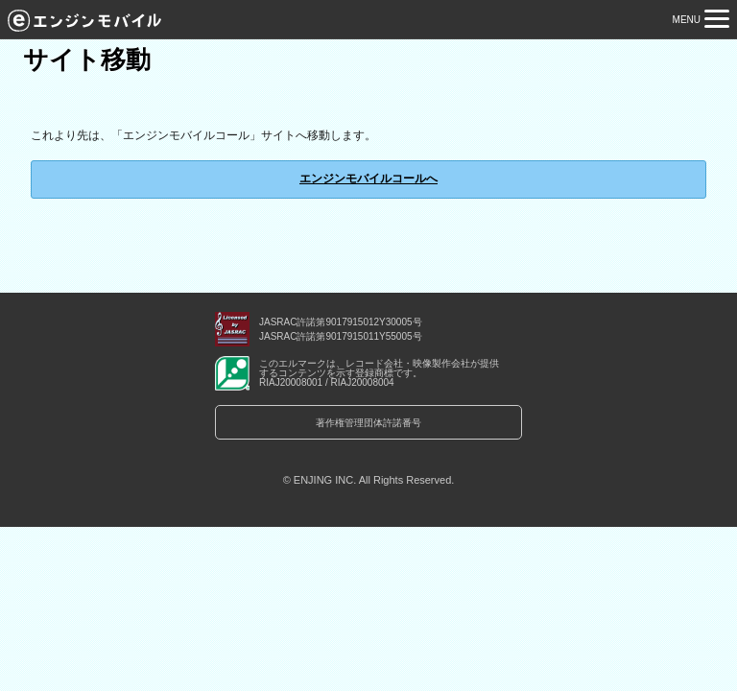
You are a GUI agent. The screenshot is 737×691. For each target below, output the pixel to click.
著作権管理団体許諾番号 (368, 422)
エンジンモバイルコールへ (368, 178)
